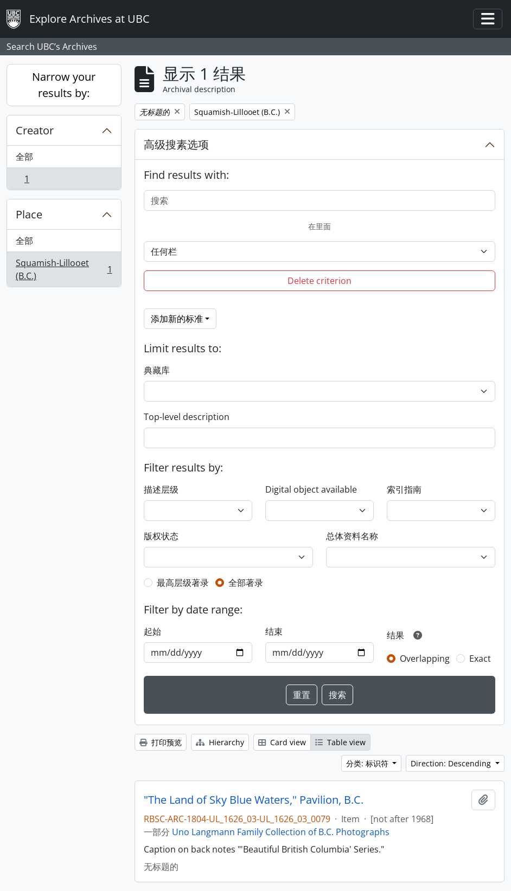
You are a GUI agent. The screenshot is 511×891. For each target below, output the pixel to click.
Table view (340, 742)
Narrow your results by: (63, 84)
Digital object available (311, 489)
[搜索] (320, 200)
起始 (152, 631)
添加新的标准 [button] (177, 319)
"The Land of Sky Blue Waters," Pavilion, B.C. (253, 799)
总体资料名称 (352, 536)
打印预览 (160, 742)
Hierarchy (220, 742)
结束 (274, 631)
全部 (24, 157)
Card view (282, 742)
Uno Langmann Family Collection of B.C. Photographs (280, 832)
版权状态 (161, 536)
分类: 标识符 (368, 763)
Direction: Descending (452, 763)
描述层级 (161, 489)
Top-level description (186, 417)
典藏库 (157, 370)
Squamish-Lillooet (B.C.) (63, 269)
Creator (35, 130)
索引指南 (404, 489)
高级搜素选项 (176, 144)
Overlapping (425, 658)
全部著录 (245, 583)
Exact (480, 658)
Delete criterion (320, 281)
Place (29, 214)
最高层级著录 (183, 583)
